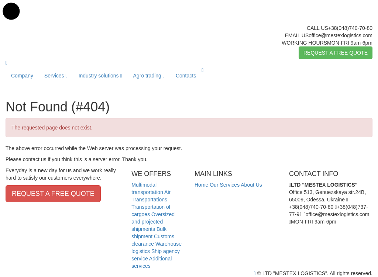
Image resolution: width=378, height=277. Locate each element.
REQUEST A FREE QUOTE (335, 53)
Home (201, 185)
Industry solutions (100, 76)
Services (56, 76)
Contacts (186, 76)
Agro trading (149, 76)
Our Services (225, 185)
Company (22, 76)
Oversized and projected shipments (153, 221)
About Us (251, 185)
